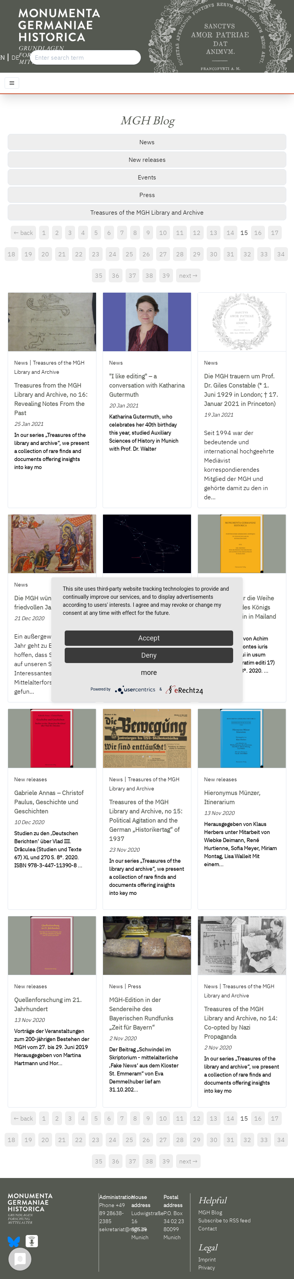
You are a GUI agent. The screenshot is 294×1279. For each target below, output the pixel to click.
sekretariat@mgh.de (123, 1229)
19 (28, 254)
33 (264, 254)
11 (180, 232)
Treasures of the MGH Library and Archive (147, 212)
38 (149, 275)
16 (258, 232)
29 (197, 254)
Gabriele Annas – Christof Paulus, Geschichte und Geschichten (48, 802)
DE (15, 57)
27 (163, 254)
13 (213, 232)
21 (62, 254)
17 (275, 232)
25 (129, 254)
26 (146, 254)
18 (11, 254)
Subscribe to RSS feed (224, 1220)
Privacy (206, 1267)
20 (45, 254)
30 (213, 254)
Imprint (207, 1259)
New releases (147, 159)
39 (166, 275)
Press (147, 195)
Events (147, 177)
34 (281, 254)
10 (163, 232)
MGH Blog (210, 1212)
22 (79, 254)
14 (230, 232)
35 (99, 275)
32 (247, 254)
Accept (149, 638)
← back (23, 232)
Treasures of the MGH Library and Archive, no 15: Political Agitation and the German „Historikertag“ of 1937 (145, 820)
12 (197, 232)
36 (115, 275)
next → (188, 275)
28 (180, 254)
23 (96, 254)
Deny (149, 655)
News (147, 142)
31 (230, 254)
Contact (207, 1228)
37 (132, 275)
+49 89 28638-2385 (112, 1213)
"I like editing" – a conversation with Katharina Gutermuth (147, 385)
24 (112, 254)
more (149, 672)
